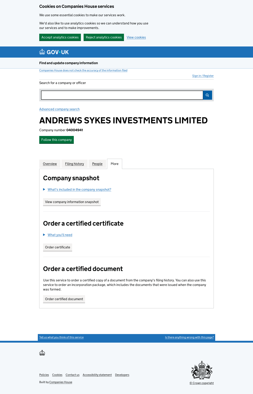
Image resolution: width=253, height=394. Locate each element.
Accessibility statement (97, 375)
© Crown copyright (202, 383)
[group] (126, 190)
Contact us (72, 375)
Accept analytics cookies (60, 37)
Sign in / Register (203, 75)
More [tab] (115, 163)
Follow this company (56, 140)
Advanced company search (59, 109)
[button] (77, 189)
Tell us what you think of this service (61, 337)
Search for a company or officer (62, 83)
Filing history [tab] (74, 163)
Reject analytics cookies (104, 37)
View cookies (136, 37)
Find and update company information (68, 63)
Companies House (60, 382)
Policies (44, 375)
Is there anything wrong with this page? (189, 337)
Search (207, 95)
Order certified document (64, 299)
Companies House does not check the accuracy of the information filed (83, 70)
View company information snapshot (73, 202)
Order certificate (57, 247)
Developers (122, 375)
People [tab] (97, 163)
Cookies (57, 375)
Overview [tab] (50, 163)
